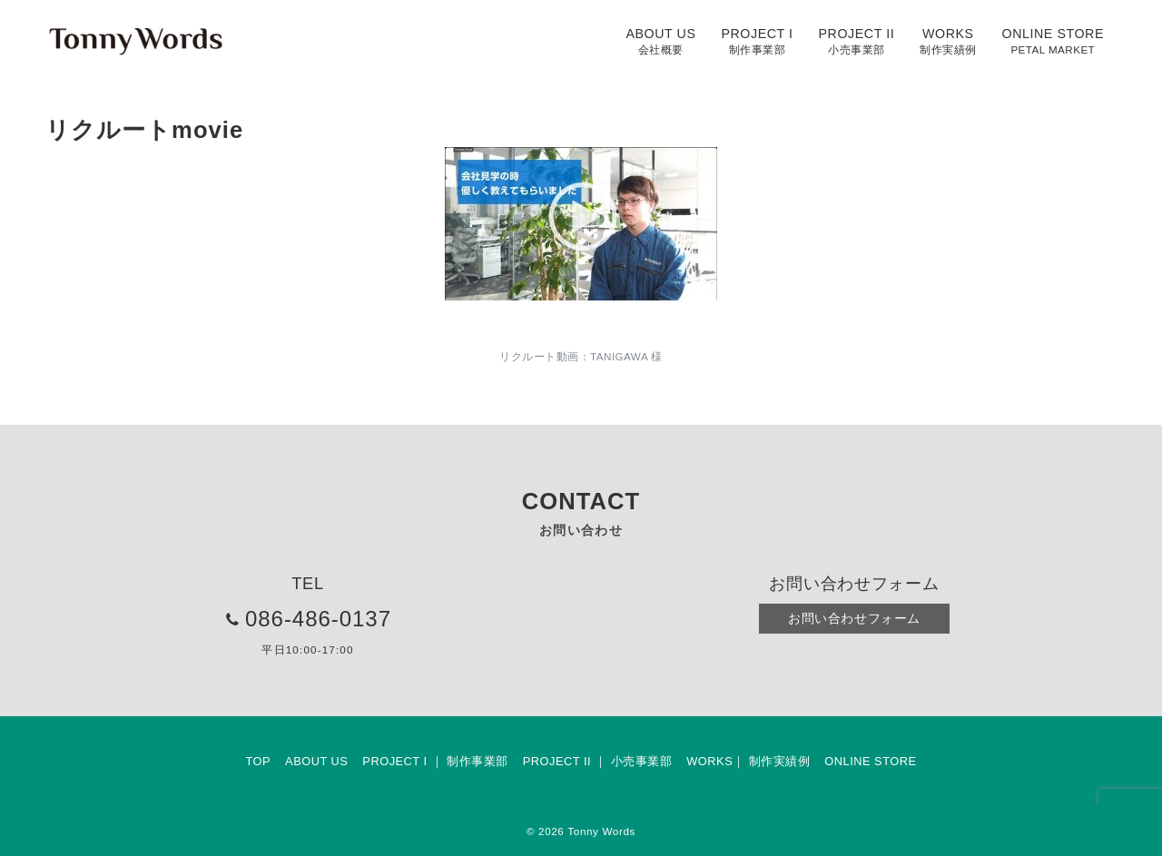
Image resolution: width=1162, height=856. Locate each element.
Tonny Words (601, 831)
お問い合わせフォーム (854, 618)
